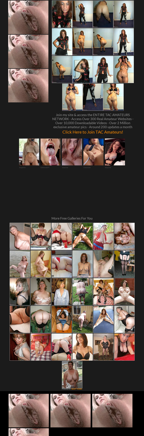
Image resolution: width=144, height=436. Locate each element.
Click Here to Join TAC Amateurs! (92, 131)
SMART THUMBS (76, 352)
